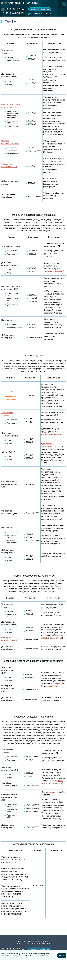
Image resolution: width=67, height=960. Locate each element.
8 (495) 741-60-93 (13, 13)
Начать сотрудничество (39, 9)
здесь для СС (51, 686)
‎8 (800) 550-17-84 (13, 9)
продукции (50, 792)
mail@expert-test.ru (42, 13)
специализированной (53, 271)
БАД (57, 480)
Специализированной (51, 434)
